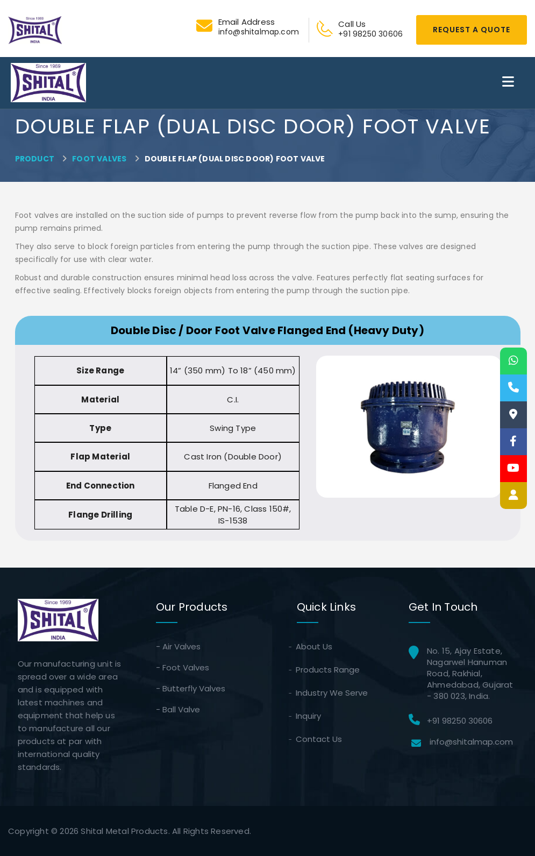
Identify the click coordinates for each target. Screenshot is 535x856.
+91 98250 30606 (460, 720)
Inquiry (309, 715)
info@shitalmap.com (471, 741)
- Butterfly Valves (190, 688)
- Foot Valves (182, 667)
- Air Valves (178, 646)
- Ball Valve (178, 709)
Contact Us (319, 739)
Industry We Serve (332, 692)
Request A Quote (471, 29)
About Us (314, 646)
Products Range (328, 669)
